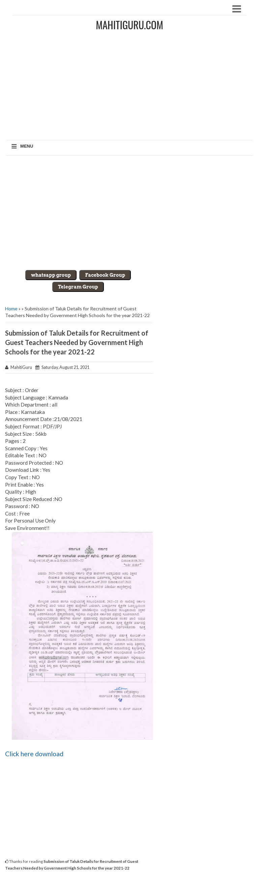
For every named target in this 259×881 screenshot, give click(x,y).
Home (11, 308)
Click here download (34, 754)
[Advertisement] (129, 213)
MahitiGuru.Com (129, 24)
